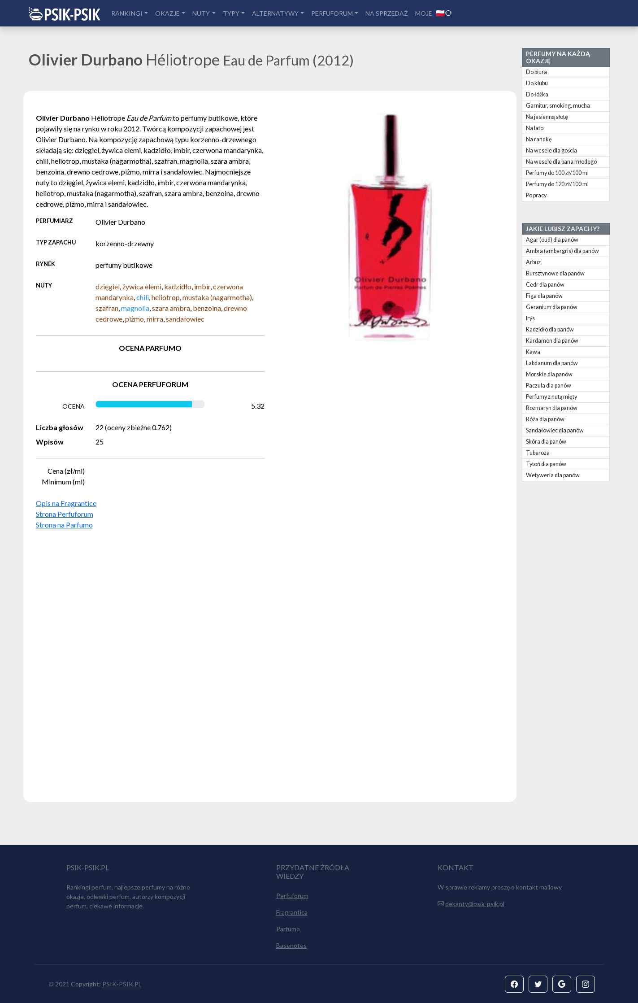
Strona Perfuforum (64, 514)
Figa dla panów (544, 295)
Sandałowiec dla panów (555, 430)
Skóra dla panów (546, 441)
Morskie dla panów (549, 374)
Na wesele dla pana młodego (561, 161)
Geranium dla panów (551, 307)
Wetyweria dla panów (553, 475)
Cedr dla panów (545, 284)
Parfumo (288, 929)
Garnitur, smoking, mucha (558, 105)
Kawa (533, 352)
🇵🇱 (444, 13)
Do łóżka (537, 94)
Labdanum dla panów (552, 363)
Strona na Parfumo (64, 524)
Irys (530, 318)
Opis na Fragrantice (66, 503)
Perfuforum (292, 895)
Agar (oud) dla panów (552, 239)
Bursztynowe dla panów (555, 273)
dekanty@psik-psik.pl (474, 903)
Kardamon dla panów (552, 340)
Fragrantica (292, 912)
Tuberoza (538, 452)
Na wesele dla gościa (551, 150)
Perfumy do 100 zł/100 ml (557, 173)
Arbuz (533, 262)
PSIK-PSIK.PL (122, 984)
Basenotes (291, 945)
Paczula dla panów (548, 385)
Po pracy (536, 195)
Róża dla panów (545, 419)
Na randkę (539, 139)
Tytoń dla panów (546, 464)
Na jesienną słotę (547, 116)
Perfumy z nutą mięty (551, 396)
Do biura (536, 72)
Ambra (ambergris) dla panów (562, 251)
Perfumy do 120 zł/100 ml (557, 184)
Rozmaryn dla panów (551, 408)
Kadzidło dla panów (550, 329)
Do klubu (537, 83)
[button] (514, 984)
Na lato (534, 128)
